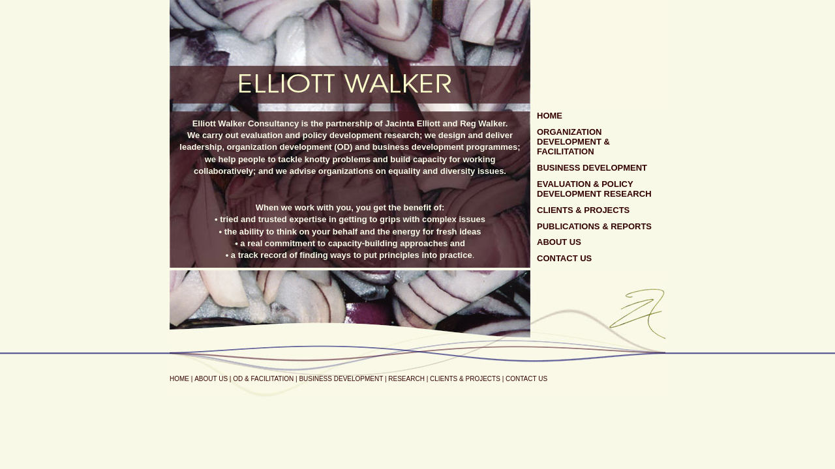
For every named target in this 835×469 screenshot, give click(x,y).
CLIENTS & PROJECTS (583, 210)
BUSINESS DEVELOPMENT (592, 168)
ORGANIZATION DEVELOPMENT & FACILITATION (573, 141)
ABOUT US (559, 242)
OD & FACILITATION (263, 378)
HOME (549, 116)
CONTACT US (564, 258)
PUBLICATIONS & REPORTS (594, 226)
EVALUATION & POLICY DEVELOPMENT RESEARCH (594, 189)
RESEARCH (406, 378)
